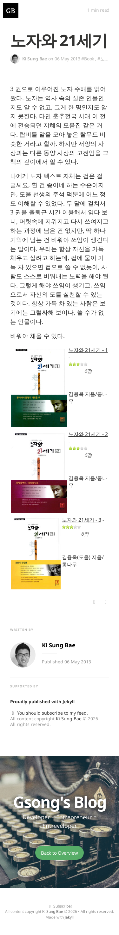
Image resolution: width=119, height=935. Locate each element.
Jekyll (69, 701)
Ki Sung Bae (69, 719)
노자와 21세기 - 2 (88, 434)
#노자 (103, 59)
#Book (87, 59)
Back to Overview (59, 853)
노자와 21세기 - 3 (81, 519)
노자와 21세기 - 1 (88, 350)
